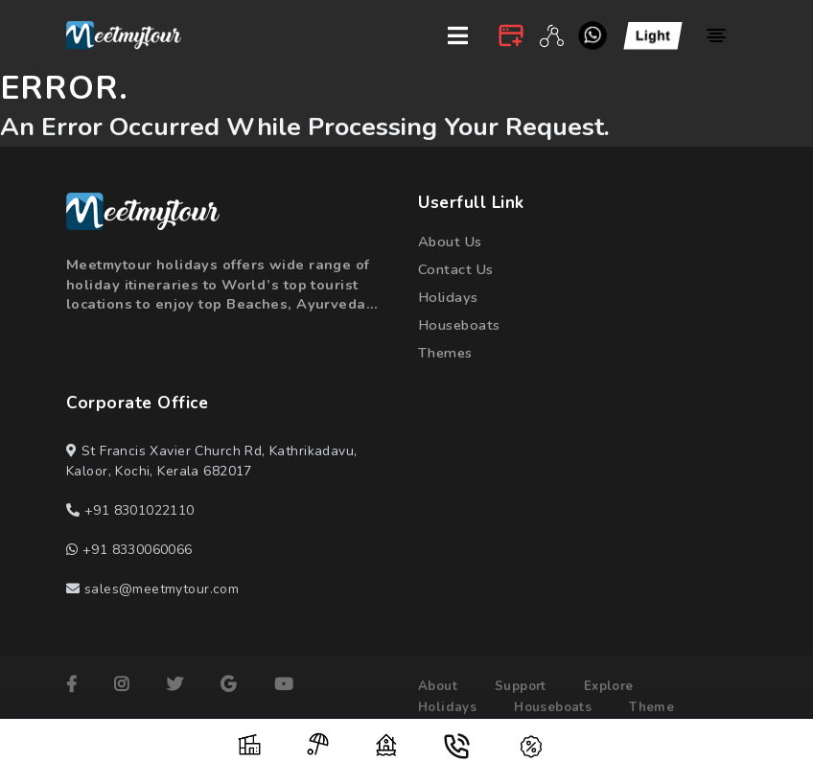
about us (451, 241)
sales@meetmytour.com (161, 590)
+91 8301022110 (139, 511)
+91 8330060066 (137, 551)
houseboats (459, 325)
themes (446, 352)
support (520, 687)
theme (651, 708)
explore (609, 687)
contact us (455, 269)
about (437, 687)
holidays (448, 297)
